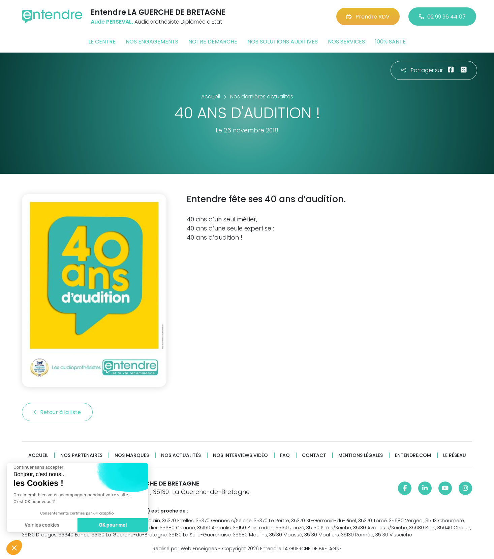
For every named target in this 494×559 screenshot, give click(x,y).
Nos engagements (152, 41)
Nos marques (132, 455)
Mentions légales (360, 455)
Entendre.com (413, 455)
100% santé (390, 41)
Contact (314, 455)
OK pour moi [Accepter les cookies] (108, 525)
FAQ (285, 455)
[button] (14, 547)
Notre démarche (212, 41)
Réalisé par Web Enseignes (185, 548)
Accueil (38, 455)
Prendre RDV (368, 17)
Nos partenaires (81, 455)
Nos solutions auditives (282, 41)
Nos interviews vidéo (240, 455)
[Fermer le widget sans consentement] (34, 467)
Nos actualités (181, 455)
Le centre (102, 41)
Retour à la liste (57, 412)
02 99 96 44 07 (442, 17)
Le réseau (454, 455)
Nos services (346, 41)
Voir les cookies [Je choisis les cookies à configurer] (37, 525)
